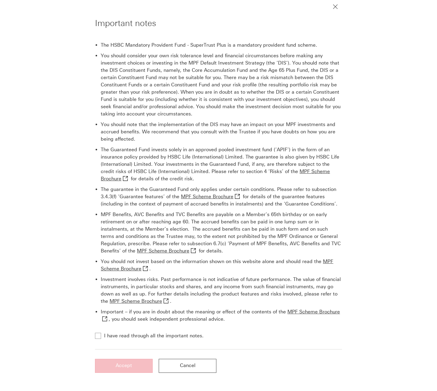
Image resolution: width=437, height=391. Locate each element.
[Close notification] (335, 6)
